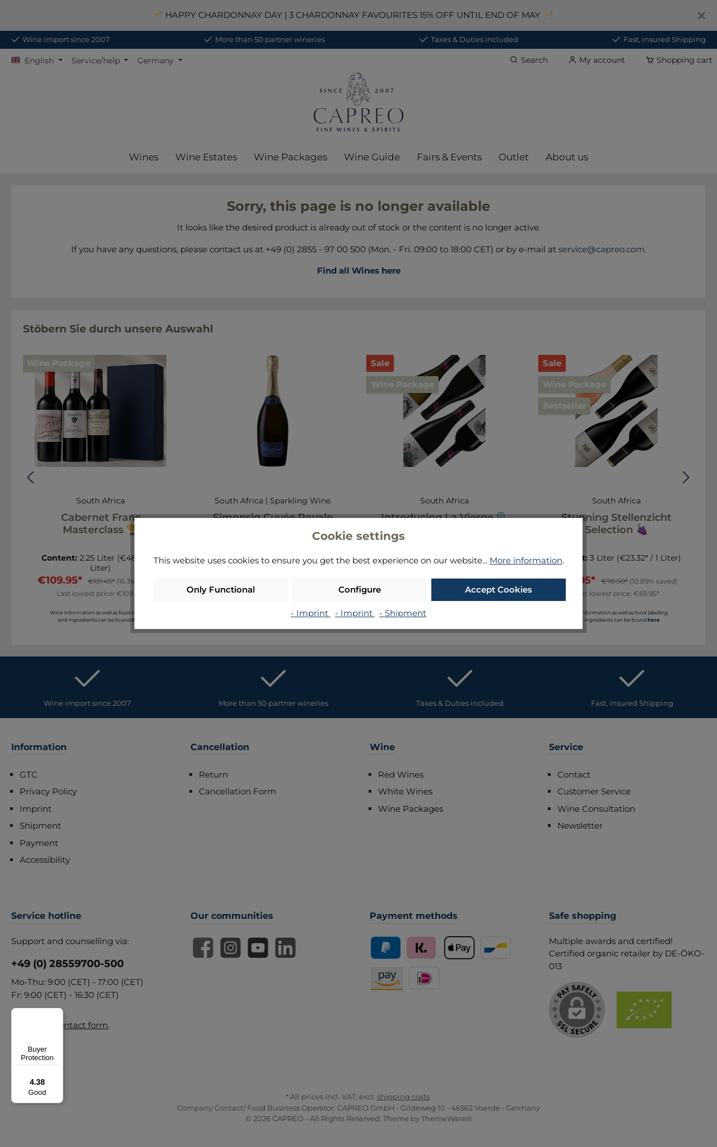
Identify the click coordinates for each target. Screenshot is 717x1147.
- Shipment (402, 613)
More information (526, 560)
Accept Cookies (498, 589)
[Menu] (56, 1014)
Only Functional (221, 589)
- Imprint (310, 613)
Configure (359, 589)
